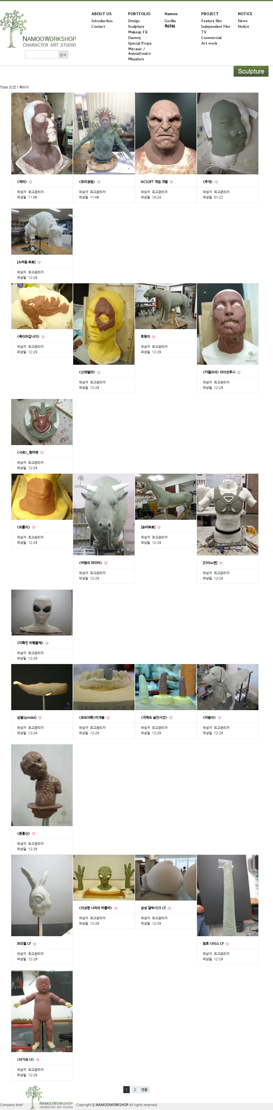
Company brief (11, 1105)
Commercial (211, 37)
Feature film (211, 21)
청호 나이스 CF (214, 943)
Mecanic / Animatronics (139, 51)
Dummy (134, 37)
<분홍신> (24, 833)
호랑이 (146, 336)
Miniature (136, 59)
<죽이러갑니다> (28, 336)
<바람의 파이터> (91, 563)
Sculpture (136, 26)
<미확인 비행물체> (30, 643)
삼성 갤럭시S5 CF (154, 908)
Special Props (140, 43)
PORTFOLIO (139, 14)
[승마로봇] (148, 527)
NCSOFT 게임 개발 (155, 182)
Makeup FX (138, 32)
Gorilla (170, 21)
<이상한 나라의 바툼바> (96, 908)
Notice (243, 26)
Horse (170, 26)
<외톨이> (24, 527)
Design (134, 21)
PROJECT (210, 14)
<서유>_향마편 (28, 452)
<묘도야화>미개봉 (92, 717)
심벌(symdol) (27, 717)
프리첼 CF (24, 943)
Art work (209, 43)
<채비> (22, 182)
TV (204, 32)
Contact (98, 26)
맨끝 (144, 1089)
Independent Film (215, 26)
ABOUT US (101, 14)
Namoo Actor (171, 15)
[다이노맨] (210, 563)
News (243, 21)
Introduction (102, 21)
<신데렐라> (87, 372)
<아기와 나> (26, 1059)
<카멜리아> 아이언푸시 (219, 372)
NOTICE (245, 14)
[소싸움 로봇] (26, 262)
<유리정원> (87, 182)
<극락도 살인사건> (154, 717)
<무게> (208, 182)
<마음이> (210, 717)
